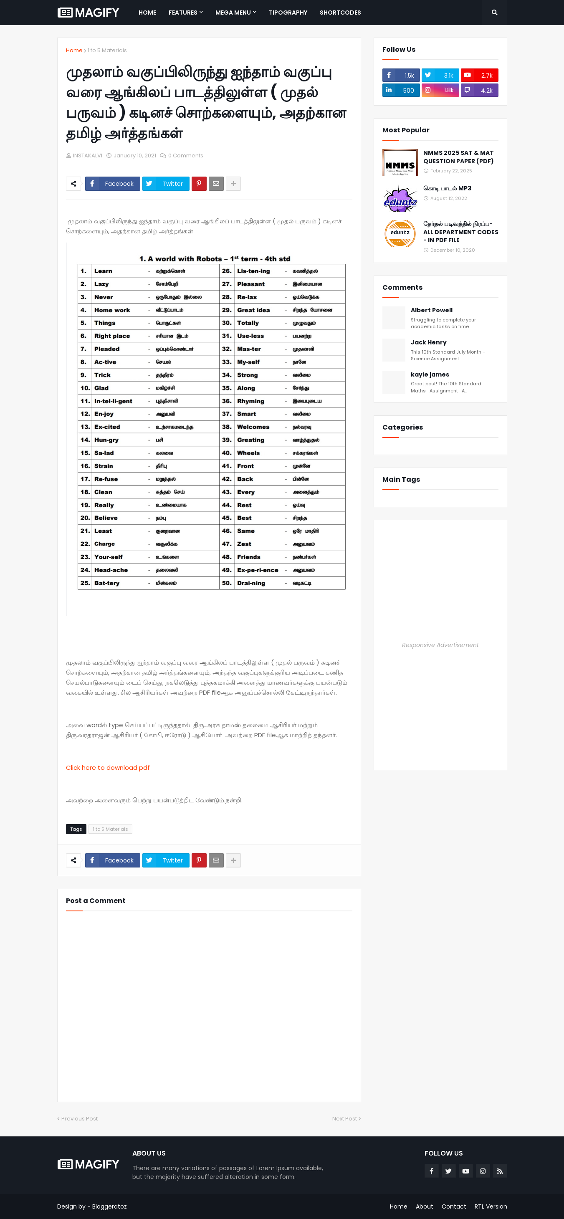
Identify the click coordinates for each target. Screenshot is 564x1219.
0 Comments (185, 155)
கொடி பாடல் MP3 (447, 188)
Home (74, 50)
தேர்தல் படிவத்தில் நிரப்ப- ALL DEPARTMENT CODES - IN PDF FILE (460, 232)
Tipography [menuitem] (288, 12)
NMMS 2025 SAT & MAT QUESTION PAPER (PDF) (458, 157)
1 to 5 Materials (107, 50)
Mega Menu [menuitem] (233, 12)
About (424, 1206)
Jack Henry (429, 342)
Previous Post (79, 1119)
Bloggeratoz (109, 1206)
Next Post (344, 1119)
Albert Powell (432, 310)
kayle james (430, 375)
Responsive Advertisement (440, 645)
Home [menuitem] (147, 12)
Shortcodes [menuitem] (340, 12)
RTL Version (491, 1206)
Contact (454, 1206)
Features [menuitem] (183, 12)
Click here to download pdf (108, 767)
